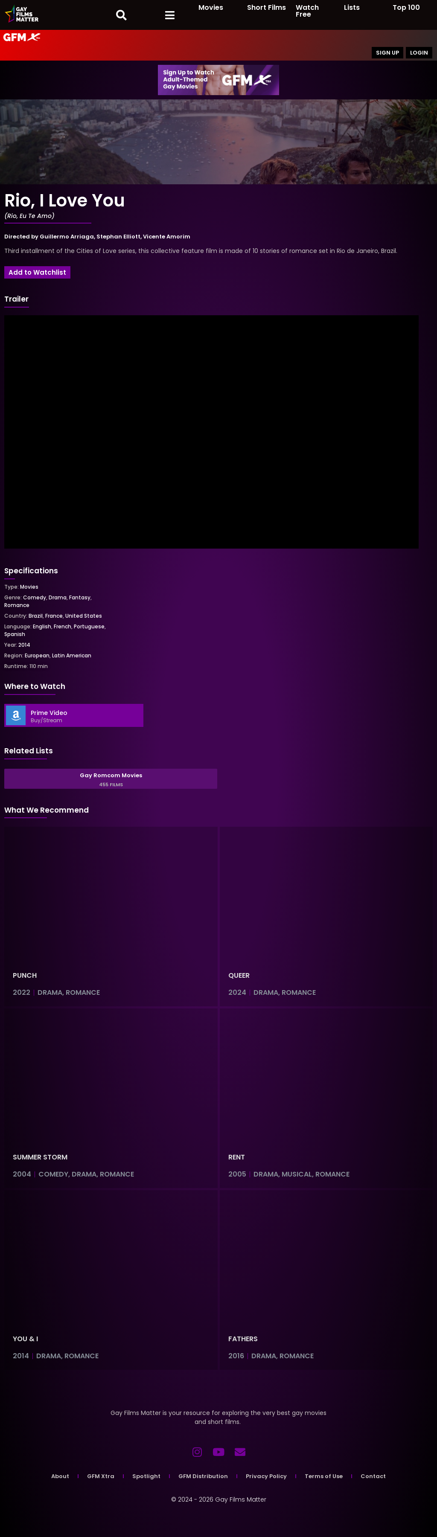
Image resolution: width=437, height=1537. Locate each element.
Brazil (36, 615)
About (60, 1476)
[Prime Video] (16, 715)
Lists (352, 7)
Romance (16, 605)
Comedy (34, 597)
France (54, 615)
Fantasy (79, 597)
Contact (373, 1476)
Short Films (266, 7)
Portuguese (89, 626)
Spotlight (146, 1476)
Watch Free (307, 11)
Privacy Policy (266, 1476)
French (62, 626)
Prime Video (49, 713)
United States (83, 615)
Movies (210, 7)
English (42, 626)
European (37, 655)
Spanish (14, 634)
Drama (58, 597)
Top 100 (406, 7)
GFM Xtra (100, 1476)
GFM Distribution (203, 1476)
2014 (24, 644)
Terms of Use (324, 1476)
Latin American (71, 655)
